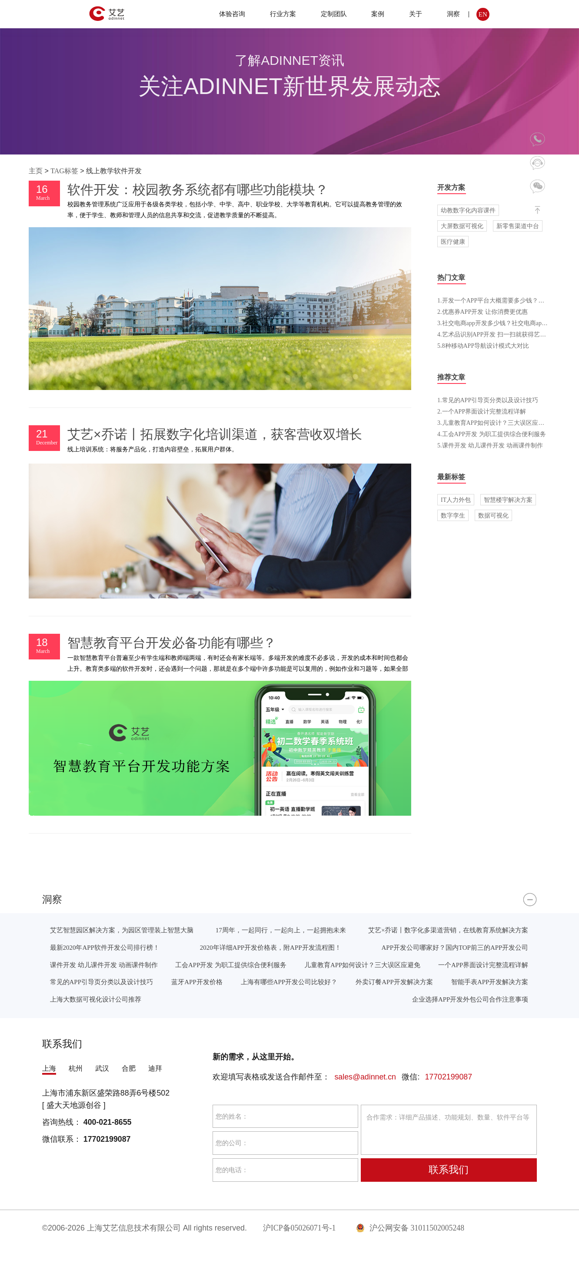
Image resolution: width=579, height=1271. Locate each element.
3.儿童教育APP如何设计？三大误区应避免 (493, 423)
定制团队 (334, 13)
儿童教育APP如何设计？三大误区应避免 (362, 965)
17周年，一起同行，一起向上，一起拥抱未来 (281, 930)
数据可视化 (493, 515)
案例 (377, 13)
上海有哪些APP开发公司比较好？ (289, 981)
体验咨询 (232, 13)
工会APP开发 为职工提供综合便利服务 (230, 965)
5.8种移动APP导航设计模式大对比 (483, 346)
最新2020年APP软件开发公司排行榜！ (105, 947)
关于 (415, 13)
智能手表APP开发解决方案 (489, 981)
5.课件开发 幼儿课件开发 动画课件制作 (490, 445)
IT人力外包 (456, 500)
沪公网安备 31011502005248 (410, 1228)
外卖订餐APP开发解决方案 (394, 981)
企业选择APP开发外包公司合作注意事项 (470, 999)
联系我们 (449, 1169)
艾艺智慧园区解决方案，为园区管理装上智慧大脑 (121, 930)
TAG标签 (64, 171)
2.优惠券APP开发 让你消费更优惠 (482, 312)
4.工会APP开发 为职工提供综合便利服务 (491, 434)
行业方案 (283, 13)
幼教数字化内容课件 (468, 210)
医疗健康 (453, 242)
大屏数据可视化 (462, 226)
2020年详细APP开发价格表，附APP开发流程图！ (270, 947)
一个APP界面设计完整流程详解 (483, 965)
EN (483, 14)
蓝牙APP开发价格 (196, 981)
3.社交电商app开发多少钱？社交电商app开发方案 (503, 323)
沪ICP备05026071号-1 (299, 1228)
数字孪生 (453, 515)
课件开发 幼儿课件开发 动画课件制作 (104, 965)
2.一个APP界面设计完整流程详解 (481, 411)
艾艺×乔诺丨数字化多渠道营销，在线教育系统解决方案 (448, 930)
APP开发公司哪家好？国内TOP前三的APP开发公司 (455, 947)
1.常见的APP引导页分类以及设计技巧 (487, 400)
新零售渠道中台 (517, 226)
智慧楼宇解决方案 (508, 500)
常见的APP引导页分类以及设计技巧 (101, 981)
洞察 (453, 13)
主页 (36, 171)
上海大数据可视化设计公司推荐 (95, 999)
